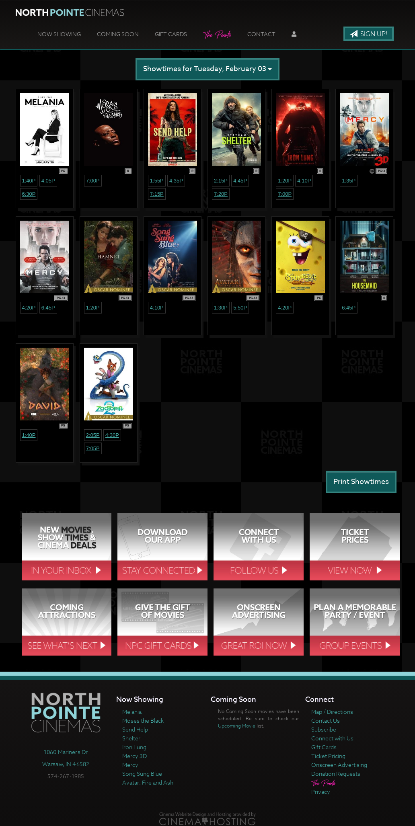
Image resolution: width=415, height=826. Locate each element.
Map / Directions (332, 711)
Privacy (320, 791)
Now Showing (59, 34)
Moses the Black (143, 720)
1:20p (285, 181)
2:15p (221, 181)
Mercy (130, 765)
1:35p (348, 181)
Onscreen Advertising (339, 765)
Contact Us (325, 720)
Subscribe (323, 729)
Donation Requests (335, 773)
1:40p (29, 181)
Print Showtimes (361, 481)
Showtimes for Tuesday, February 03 (207, 69)
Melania (132, 711)
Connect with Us (332, 738)
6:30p (29, 194)
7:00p (93, 181)
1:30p (221, 308)
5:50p (240, 308)
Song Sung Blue (142, 773)
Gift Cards (171, 34)
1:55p (157, 181)
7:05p (93, 448)
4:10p (304, 181)
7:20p (221, 194)
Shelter (131, 738)
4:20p (29, 308)
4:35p (176, 181)
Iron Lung (134, 747)
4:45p (240, 181)
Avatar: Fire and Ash (147, 782)
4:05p (48, 181)
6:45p (48, 308)
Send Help (135, 729)
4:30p (112, 435)
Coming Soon (118, 34)
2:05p (93, 435)
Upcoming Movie (236, 725)
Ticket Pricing (328, 756)
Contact (261, 34)
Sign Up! (368, 34)
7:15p (157, 194)
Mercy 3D (134, 756)
